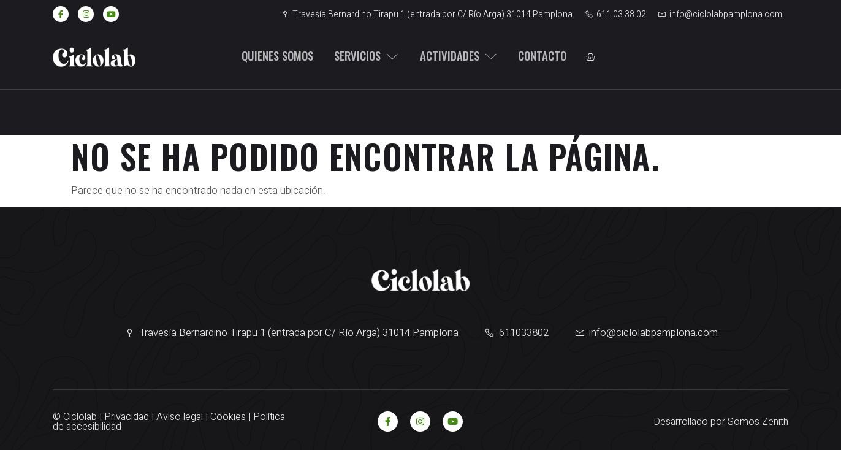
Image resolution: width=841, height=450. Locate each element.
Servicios (361, 56)
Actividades (452, 56)
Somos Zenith (758, 421)
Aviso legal (179, 417)
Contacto (534, 56)
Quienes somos (273, 56)
